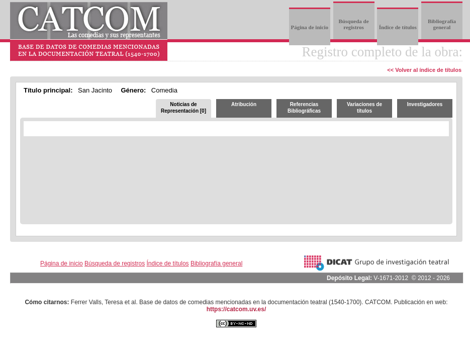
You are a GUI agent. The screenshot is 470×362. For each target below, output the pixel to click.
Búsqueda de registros (353, 24)
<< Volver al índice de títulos (424, 70)
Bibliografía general (442, 24)
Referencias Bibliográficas (304, 108)
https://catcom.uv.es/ (236, 309)
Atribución (243, 104)
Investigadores (425, 104)
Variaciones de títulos (364, 108)
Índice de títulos (398, 27)
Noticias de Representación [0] (183, 108)
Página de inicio (309, 27)
